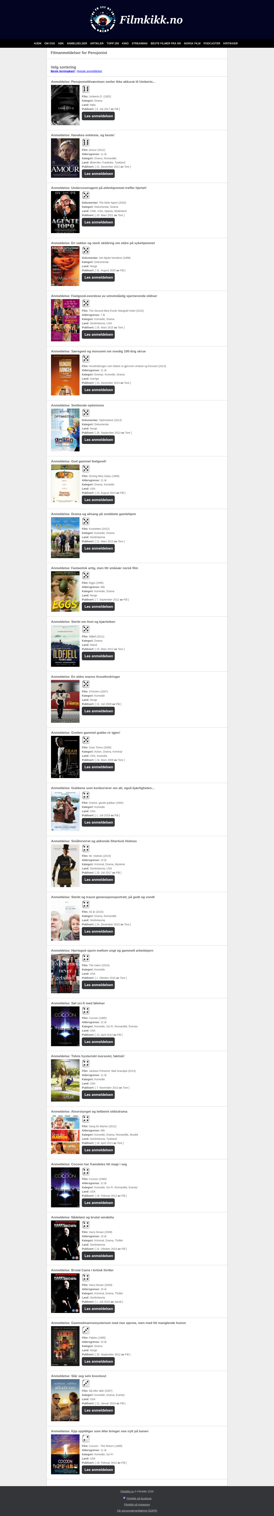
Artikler (97, 43)
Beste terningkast (63, 71)
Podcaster (212, 43)
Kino (125, 43)
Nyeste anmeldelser (89, 71)
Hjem (38, 43)
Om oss (50, 43)
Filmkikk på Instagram (137, 1504)
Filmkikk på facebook (139, 1498)
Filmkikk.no (127, 1491)
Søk (61, 43)
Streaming (140, 43)
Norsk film (192, 43)
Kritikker (230, 43)
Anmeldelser (77, 43)
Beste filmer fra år (166, 43)
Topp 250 (113, 43)
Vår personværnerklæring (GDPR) (137, 1510)
